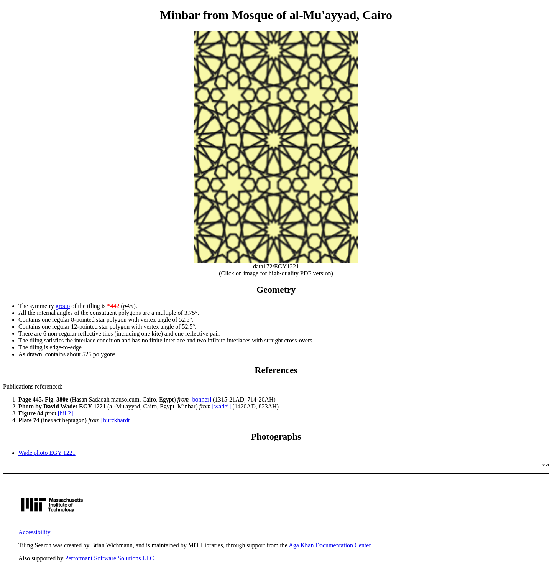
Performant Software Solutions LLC (109, 558)
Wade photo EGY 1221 (47, 452)
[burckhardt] (116, 420)
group (63, 306)
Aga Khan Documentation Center (330, 545)
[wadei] (222, 406)
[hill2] (65, 413)
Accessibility (34, 532)
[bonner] (201, 399)
